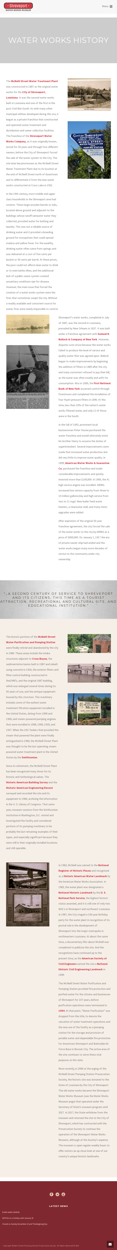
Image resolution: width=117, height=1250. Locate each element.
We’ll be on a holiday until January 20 (17, 1218)
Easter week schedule (11, 1212)
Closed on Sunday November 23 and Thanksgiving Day (24, 1224)
